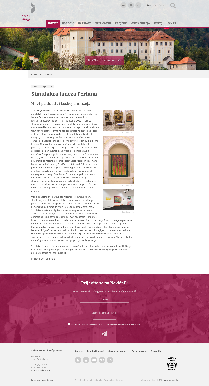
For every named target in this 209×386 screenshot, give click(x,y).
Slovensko (151, 5)
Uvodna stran (37, 74)
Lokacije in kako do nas (42, 380)
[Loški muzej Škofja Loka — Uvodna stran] (28, 13)
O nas (172, 23)
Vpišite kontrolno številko (105, 313)
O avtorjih (156, 351)
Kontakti (79, 351)
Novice (53, 23)
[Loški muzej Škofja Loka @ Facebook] (78, 360)
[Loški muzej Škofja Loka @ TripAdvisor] (102, 360)
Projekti (121, 23)
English (161, 5)
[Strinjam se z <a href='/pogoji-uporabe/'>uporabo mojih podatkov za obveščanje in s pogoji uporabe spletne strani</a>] (69, 324)
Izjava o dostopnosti (117, 351)
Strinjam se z (106, 324)
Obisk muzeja (140, 23)
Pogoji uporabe (139, 351)
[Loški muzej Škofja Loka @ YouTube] (94, 360)
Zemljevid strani (95, 351)
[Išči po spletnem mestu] (173, 5)
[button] (104, 333)
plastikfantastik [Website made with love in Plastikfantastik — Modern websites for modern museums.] (171, 380)
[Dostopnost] (138, 5)
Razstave (84, 23)
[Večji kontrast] (131, 5)
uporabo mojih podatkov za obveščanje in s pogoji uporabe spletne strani (111, 324)
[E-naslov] (104, 300)
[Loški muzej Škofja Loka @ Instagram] (86, 360)
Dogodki (68, 23)
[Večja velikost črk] (123, 5)
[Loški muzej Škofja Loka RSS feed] (110, 360)
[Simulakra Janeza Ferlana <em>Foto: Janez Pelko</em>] (118, 120)
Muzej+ (159, 23)
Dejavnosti (103, 23)
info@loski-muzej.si (43, 370)
